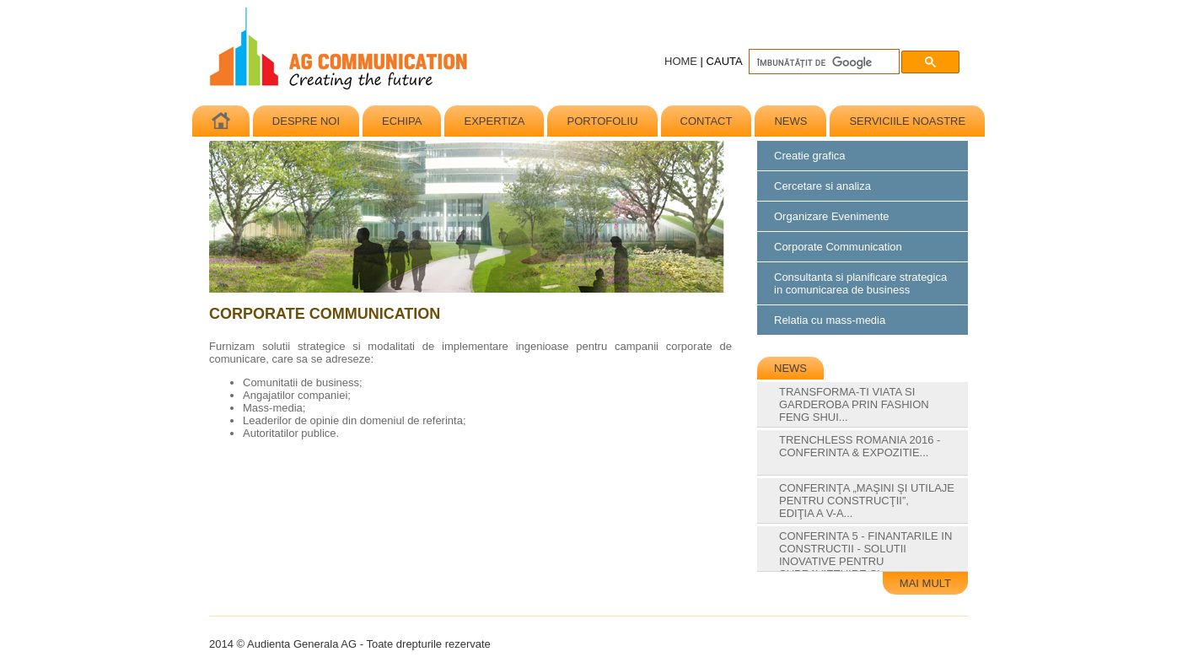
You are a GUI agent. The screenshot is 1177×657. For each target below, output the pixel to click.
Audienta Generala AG (339, 49)
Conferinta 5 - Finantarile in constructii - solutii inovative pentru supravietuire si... (865, 561)
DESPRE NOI (306, 121)
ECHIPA (402, 121)
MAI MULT (925, 583)
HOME (680, 61)
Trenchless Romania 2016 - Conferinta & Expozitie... (859, 452)
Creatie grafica (810, 155)
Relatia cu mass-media (829, 320)
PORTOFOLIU (602, 121)
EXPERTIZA (494, 121)
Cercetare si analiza (822, 186)
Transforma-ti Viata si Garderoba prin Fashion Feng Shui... (854, 410)
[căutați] (822, 62)
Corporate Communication (838, 246)
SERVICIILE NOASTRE (907, 121)
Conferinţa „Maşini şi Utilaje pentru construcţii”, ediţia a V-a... (866, 507)
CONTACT (706, 121)
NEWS (790, 121)
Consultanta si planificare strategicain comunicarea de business (860, 283)
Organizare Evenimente (831, 216)
